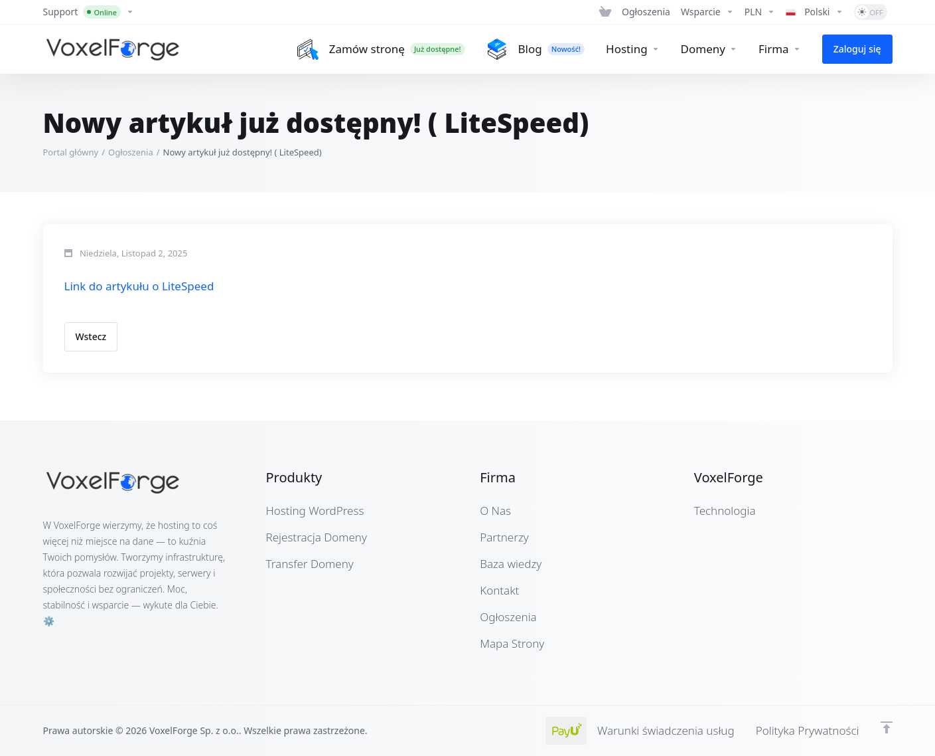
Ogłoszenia (130, 152)
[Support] (707, 12)
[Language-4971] (814, 12)
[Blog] (536, 49)
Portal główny (71, 152)
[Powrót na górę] (886, 727)
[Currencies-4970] (759, 12)
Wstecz (91, 336)
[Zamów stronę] (381, 49)
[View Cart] (605, 12)
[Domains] (709, 49)
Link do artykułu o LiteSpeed (139, 286)
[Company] (780, 49)
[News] (646, 12)
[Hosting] (632, 49)
